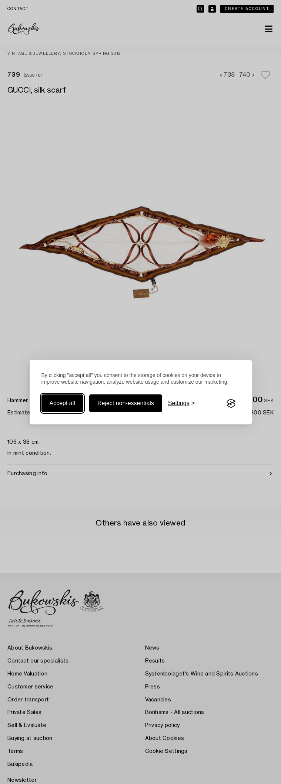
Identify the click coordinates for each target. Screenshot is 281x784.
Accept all (62, 403)
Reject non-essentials (125, 403)
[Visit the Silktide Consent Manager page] (231, 403)
